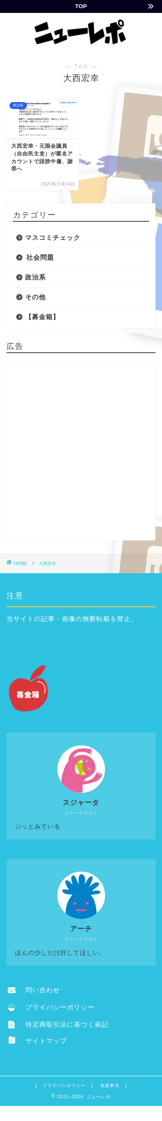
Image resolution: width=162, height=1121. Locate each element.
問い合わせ (34, 990)
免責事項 (109, 1085)
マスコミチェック (52, 237)
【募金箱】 (42, 316)
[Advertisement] (81, 453)
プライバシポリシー (64, 1085)
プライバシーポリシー (51, 1007)
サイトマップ (37, 1040)
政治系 (35, 277)
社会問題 (40, 257)
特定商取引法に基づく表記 (58, 1024)
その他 (35, 297)
